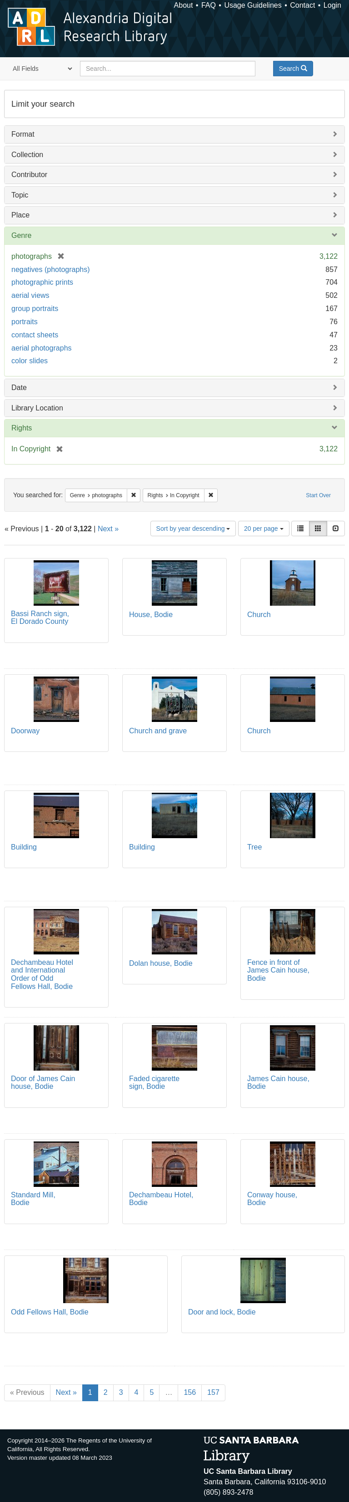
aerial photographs (41, 348)
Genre (21, 235)
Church (259, 614)
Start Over (318, 495)
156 (190, 1392)
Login (332, 5)
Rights (21, 428)
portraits (24, 322)
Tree (254, 847)
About (183, 5)
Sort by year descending (193, 528)
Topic (19, 195)
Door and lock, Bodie (222, 1312)
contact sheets (34, 335)
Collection (27, 154)
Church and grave (158, 731)
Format (23, 134)
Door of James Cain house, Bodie (43, 1083)
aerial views (30, 295)
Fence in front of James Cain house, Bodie (278, 970)
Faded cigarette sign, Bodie (154, 1083)
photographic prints (42, 282)
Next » (108, 529)
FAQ (208, 5)
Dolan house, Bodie (161, 963)
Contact (302, 5)
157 (213, 1392)
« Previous (27, 1392)
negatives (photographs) (50, 269)
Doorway (25, 731)
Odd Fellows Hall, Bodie (50, 1312)
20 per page (264, 528)
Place (20, 215)
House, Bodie (151, 614)
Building (24, 847)
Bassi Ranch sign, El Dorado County (40, 618)
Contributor (29, 174)
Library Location (37, 408)
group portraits (34, 308)
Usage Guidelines (252, 5)
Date (19, 387)
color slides (29, 361)
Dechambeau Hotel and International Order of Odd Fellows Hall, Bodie (42, 974)
